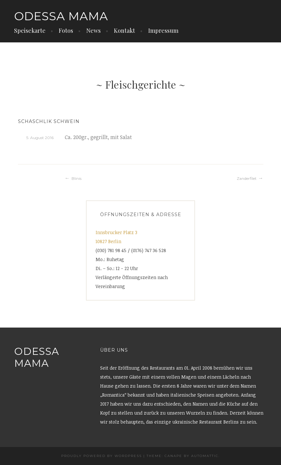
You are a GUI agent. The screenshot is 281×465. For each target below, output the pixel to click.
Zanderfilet (247, 178)
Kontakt (124, 30)
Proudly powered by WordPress (101, 456)
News (93, 30)
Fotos (66, 30)
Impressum (163, 30)
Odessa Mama (61, 16)
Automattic (204, 456)
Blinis (76, 178)
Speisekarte (30, 30)
